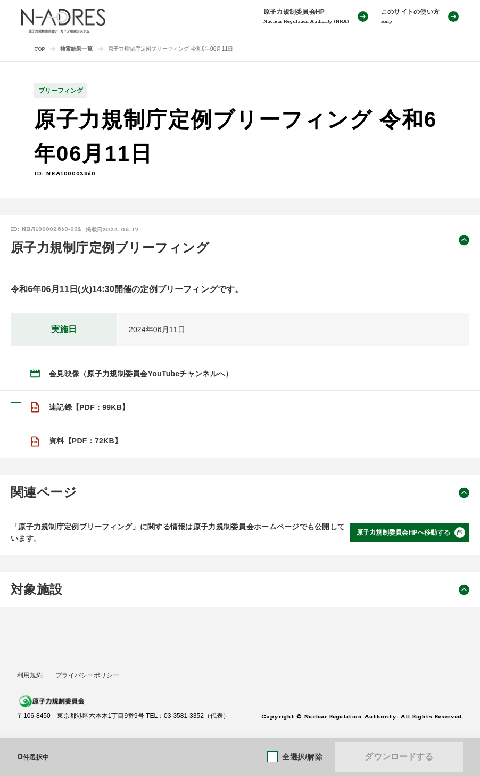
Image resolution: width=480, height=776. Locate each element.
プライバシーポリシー (87, 674)
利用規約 (30, 674)
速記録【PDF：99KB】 (89, 407)
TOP (39, 49)
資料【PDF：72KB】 (85, 440)
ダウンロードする (399, 756)
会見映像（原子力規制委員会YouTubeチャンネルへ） (141, 373)
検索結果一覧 (76, 49)
